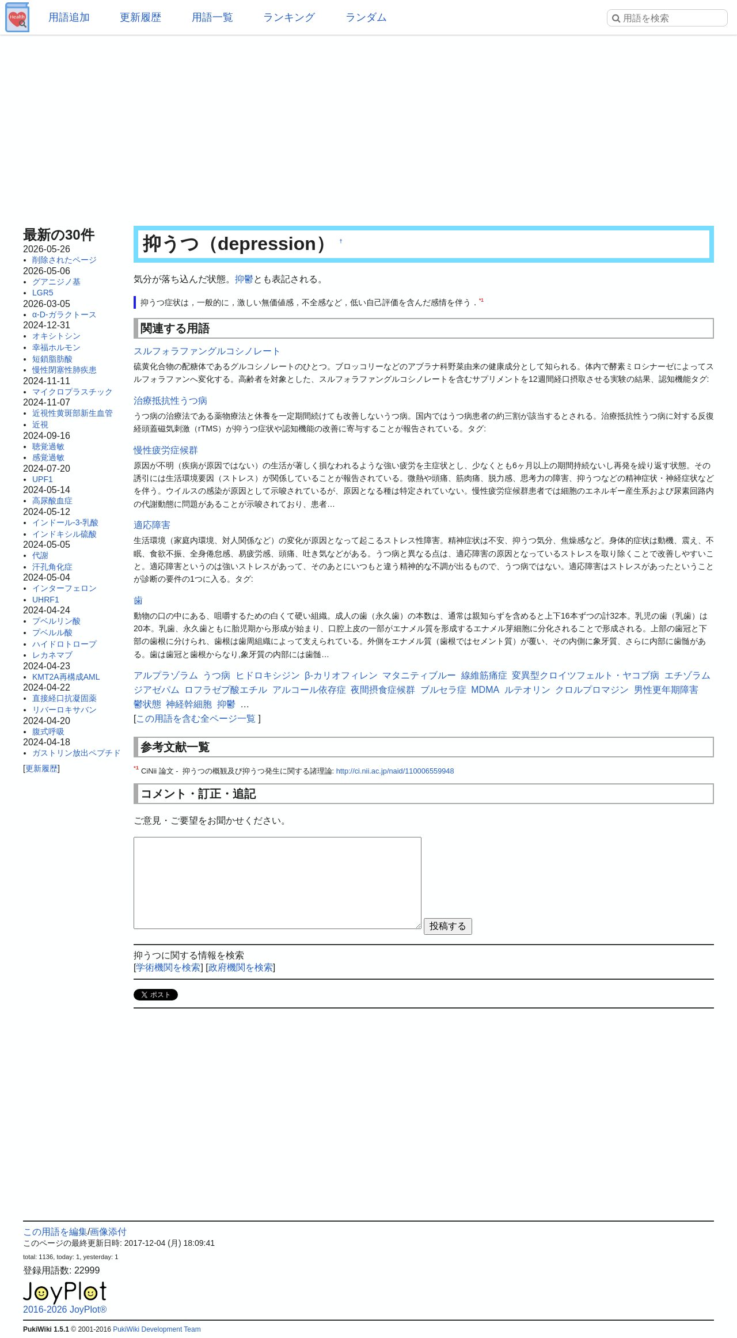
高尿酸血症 (52, 500)
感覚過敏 (48, 457)
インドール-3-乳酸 (65, 522)
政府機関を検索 (240, 967)
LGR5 (43, 292)
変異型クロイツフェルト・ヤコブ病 (585, 675)
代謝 (40, 555)
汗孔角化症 (52, 566)
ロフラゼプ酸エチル (225, 690)
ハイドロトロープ (64, 644)
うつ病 (216, 675)
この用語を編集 (55, 1232)
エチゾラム (687, 675)
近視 (40, 424)
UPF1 (42, 479)
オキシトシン (56, 335)
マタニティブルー (419, 675)
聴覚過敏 (48, 446)
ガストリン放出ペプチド (76, 752)
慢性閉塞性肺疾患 (64, 369)
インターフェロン (64, 588)
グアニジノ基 (56, 281)
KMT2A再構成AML (66, 676)
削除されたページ (64, 259)
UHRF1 (45, 599)
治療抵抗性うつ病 (170, 400)
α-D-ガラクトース (64, 314)
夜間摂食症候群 (383, 690)
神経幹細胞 (189, 704)
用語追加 (69, 17)
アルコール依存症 (309, 690)
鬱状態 (147, 704)
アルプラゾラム (166, 675)
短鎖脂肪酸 (52, 358)
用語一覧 (212, 17)
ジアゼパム (157, 690)
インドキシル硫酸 (64, 534)
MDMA (485, 690)
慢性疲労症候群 (166, 450)
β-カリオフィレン (341, 675)
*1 (481, 300)
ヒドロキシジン (267, 675)
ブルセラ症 (443, 690)
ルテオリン (527, 690)
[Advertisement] (368, 126)
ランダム (366, 17)
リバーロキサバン (64, 709)
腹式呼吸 (48, 731)
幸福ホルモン (56, 347)
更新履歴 (140, 17)
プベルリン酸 (56, 621)
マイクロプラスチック (72, 391)
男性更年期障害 (666, 690)
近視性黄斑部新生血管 (72, 413)
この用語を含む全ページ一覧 (196, 718)
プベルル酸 (52, 632)
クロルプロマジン (592, 690)
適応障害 (152, 525)
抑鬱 (244, 279)
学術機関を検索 (168, 967)
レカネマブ (52, 654)
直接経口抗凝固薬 (64, 698)
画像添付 (108, 1232)
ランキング (289, 17)
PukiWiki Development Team (157, 1329)
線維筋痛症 (484, 675)
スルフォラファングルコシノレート (207, 351)
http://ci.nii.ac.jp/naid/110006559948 (395, 771)
